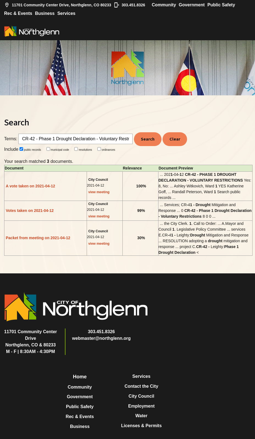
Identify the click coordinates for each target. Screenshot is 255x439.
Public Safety (221, 4)
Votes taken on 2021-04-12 (30, 210)
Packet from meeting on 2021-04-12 (38, 238)
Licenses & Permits (141, 425)
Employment (141, 406)
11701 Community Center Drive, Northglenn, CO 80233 (57, 5)
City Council (141, 396)
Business (44, 13)
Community (164, 4)
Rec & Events (18, 13)
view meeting (98, 192)
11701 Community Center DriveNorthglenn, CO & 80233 (30, 338)
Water (141, 415)
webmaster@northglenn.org (101, 338)
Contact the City (141, 386)
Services (66, 13)
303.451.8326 (129, 5)
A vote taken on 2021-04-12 (30, 186)
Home (80, 376)
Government (192, 4)
